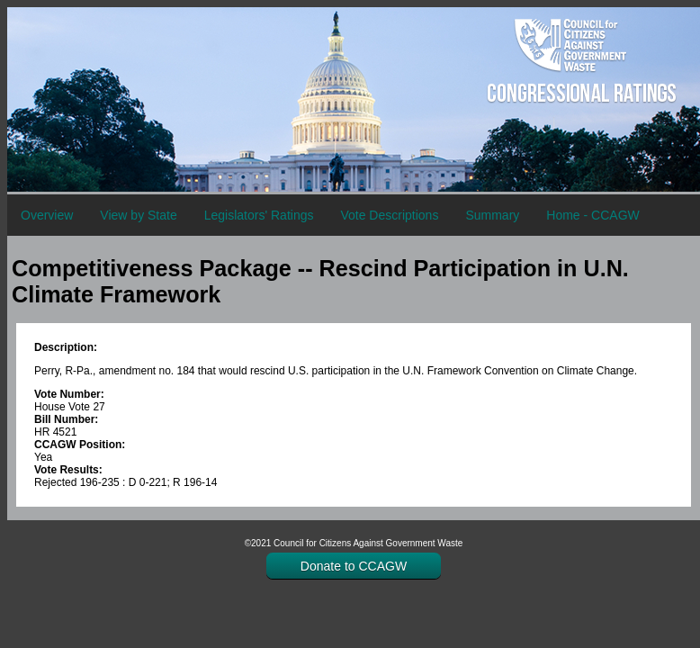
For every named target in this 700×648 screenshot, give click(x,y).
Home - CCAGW (592, 215)
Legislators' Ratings (259, 215)
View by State (138, 215)
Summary (492, 215)
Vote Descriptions (389, 215)
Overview (47, 215)
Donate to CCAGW (354, 566)
